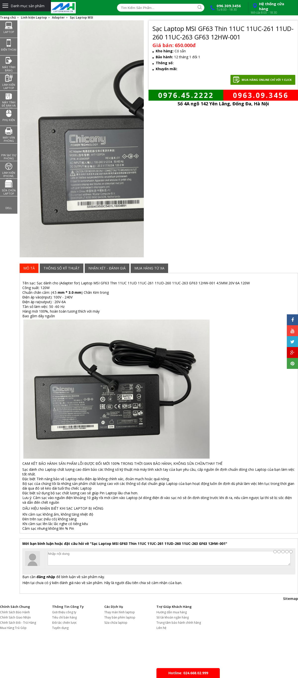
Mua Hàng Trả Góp (13, 628)
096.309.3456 (224, 7)
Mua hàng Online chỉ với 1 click (267, 80)
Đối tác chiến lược (64, 622)
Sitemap (290, 598)
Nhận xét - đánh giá (107, 268)
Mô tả (29, 268)
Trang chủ (8, 17)
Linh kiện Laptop (34, 17)
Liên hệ (161, 628)
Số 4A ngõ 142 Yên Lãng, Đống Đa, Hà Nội (223, 104)
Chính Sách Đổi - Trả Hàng (18, 622)
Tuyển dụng (60, 628)
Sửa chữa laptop (115, 622)
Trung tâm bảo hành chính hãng (178, 622)
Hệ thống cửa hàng (272, 8)
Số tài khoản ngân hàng (172, 617)
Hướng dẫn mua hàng (171, 612)
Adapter (58, 17)
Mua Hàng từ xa (149, 268)
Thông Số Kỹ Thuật (61, 268)
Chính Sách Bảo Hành (15, 612)
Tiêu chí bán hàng (64, 617)
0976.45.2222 (186, 95)
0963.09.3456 (261, 95)
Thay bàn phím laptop (119, 617)
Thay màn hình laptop (119, 612)
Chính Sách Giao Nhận (15, 617)
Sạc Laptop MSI (81, 17)
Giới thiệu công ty (64, 612)
